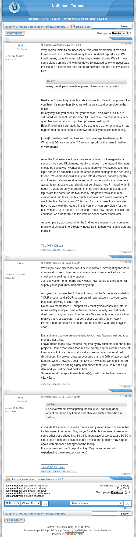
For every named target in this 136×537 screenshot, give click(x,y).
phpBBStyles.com (83, 530)
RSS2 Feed (80, 26)
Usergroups (88, 18)
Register (34, 18)
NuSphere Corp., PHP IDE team (73, 527)
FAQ (45, 18)
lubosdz (22, 263)
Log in (103, 18)
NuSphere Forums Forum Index (24, 26)
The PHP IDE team (53, 245)
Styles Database (102, 530)
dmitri (21, 45)
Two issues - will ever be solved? (37, 479)
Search (56, 18)
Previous (118, 33)
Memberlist (71, 18)
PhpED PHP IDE (56, 26)
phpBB (40, 530)
